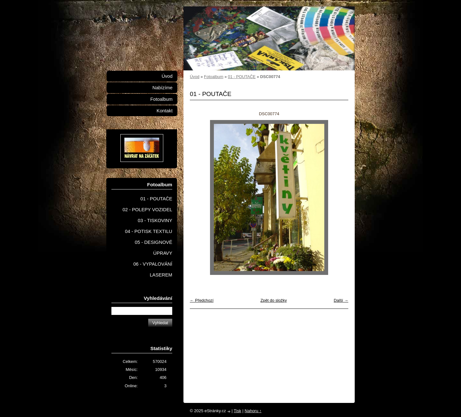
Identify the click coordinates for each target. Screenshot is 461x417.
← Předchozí (202, 300)
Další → (341, 300)
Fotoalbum (213, 76)
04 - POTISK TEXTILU (148, 231)
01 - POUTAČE (242, 76)
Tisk (237, 410)
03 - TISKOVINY (155, 220)
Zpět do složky (273, 300)
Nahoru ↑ (253, 410)
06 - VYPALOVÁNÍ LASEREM (152, 269)
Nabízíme (162, 87)
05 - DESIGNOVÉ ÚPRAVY (153, 248)
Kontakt (165, 110)
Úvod (194, 76)
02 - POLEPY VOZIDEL (147, 209)
